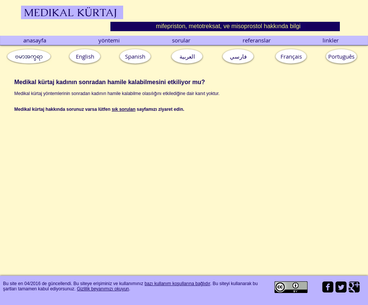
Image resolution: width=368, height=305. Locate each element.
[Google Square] (354, 287)
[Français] (291, 56)
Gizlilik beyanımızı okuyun (103, 288)
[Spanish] (135, 56)
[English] (84, 56)
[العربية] (187, 56)
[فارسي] (238, 56)
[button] (341, 56)
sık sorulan (123, 109)
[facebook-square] (327, 287)
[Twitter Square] (341, 287)
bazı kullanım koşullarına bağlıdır (177, 283)
